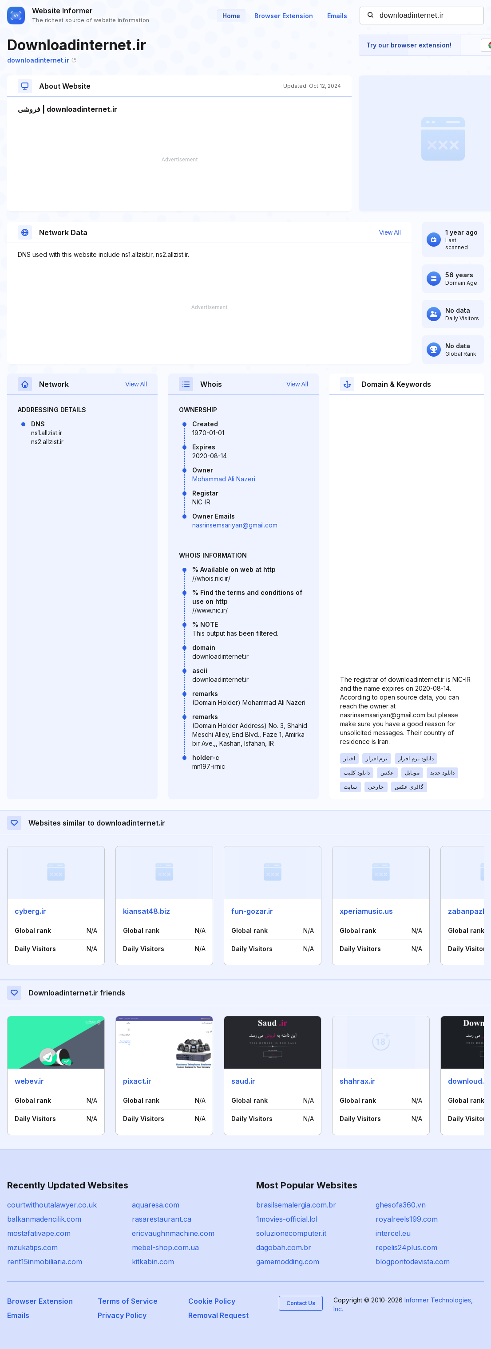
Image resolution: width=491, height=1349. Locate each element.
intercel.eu (393, 1233)
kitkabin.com (153, 1261)
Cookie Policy (211, 1301)
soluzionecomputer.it (291, 1233)
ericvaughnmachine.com (173, 1233)
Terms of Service (128, 1301)
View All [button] (390, 232)
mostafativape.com (39, 1233)
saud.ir (243, 1081)
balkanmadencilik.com (44, 1219)
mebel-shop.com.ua (165, 1247)
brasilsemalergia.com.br (296, 1204)
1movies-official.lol (286, 1219)
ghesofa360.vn (401, 1204)
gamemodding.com (287, 1261)
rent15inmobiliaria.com (44, 1261)
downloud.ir (468, 1081)
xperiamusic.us (366, 911)
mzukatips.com (32, 1247)
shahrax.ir (357, 1081)
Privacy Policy (122, 1315)
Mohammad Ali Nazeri (223, 479)
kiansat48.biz (146, 911)
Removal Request (218, 1315)
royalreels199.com (407, 1219)
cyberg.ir (30, 911)
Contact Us (300, 1303)
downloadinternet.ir (41, 60)
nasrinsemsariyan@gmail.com (234, 525)
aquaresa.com (155, 1204)
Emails (337, 16)
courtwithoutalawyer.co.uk (52, 1204)
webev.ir (29, 1081)
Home (231, 16)
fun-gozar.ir (252, 911)
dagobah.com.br (283, 1247)
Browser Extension (283, 16)
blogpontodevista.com (413, 1261)
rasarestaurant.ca (161, 1219)
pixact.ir (137, 1081)
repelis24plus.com (406, 1247)
